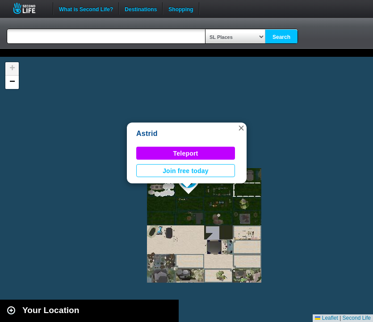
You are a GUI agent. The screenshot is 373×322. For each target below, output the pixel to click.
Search (281, 37)
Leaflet (326, 318)
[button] (241, 128)
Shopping (180, 8)
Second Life (29, 8)
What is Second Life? (86, 8)
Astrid (147, 133)
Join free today (186, 170)
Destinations (141, 8)
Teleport (185, 153)
